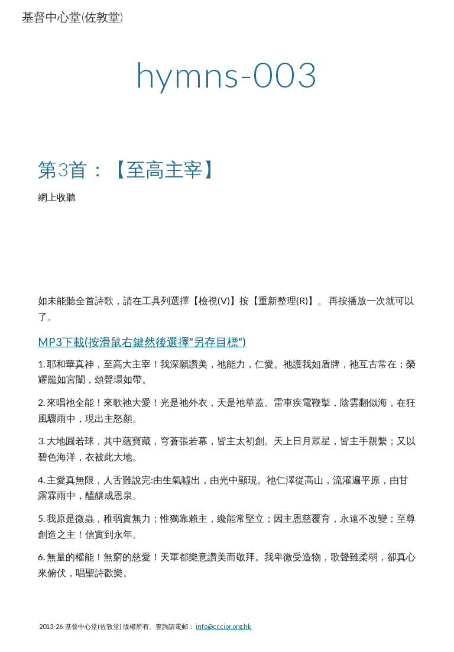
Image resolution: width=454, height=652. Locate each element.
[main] (226, 74)
